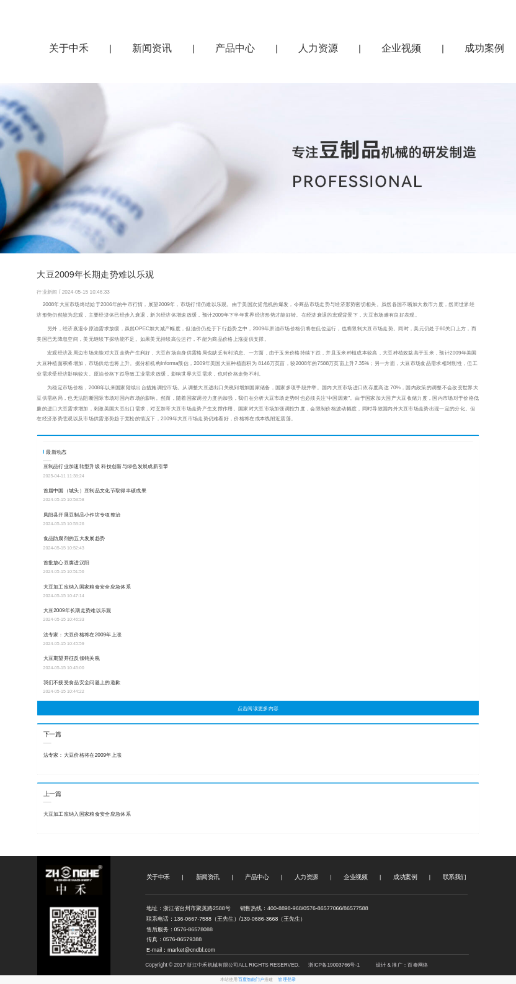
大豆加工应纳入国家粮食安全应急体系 (87, 587)
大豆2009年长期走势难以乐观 (77, 611)
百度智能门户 (251, 979)
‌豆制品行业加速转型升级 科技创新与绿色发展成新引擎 (106, 467)
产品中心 (235, 48)
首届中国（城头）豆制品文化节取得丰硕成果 (94, 490)
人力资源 (318, 48)
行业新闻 (48, 292)
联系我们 (454, 877)
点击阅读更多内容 (258, 708)
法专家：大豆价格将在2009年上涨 (82, 634)
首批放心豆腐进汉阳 (66, 562)
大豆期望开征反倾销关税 (71, 659)
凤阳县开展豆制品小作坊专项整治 (82, 515)
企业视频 (401, 48)
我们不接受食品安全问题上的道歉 (82, 682)
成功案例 (405, 877)
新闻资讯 (152, 48)
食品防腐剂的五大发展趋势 (74, 539)
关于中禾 (69, 48)
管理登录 (287, 979)
